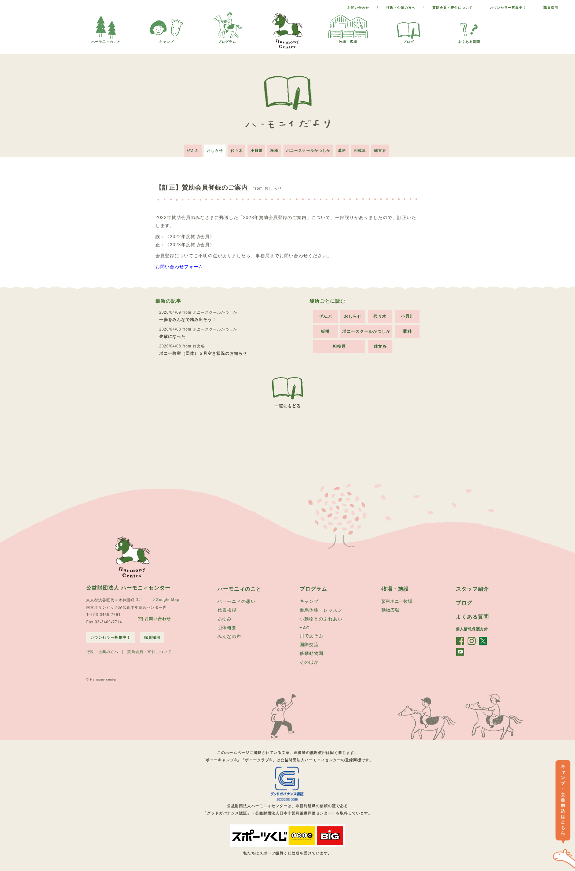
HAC (305, 627)
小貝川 (255, 148)
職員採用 (550, 8)
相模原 (365, 148)
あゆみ (224, 618)
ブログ (408, 40)
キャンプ (166, 40)
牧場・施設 (395, 587)
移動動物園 (311, 653)
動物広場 (390, 609)
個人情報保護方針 (472, 628)
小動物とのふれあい (321, 618)
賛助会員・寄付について (452, 8)
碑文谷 (387, 148)
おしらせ (209, 148)
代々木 (233, 148)
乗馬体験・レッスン (321, 609)
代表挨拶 (227, 609)
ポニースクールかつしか (310, 148)
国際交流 (309, 644)
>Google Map (165, 598)
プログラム (227, 40)
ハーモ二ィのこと (106, 40)
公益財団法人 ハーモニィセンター (128, 586)
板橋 (274, 148)
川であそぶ (311, 635)
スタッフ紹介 (472, 587)
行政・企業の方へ (400, 8)
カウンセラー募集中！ (508, 8)
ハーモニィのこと (239, 587)
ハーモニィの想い (236, 599)
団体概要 (227, 627)
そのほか (309, 663)
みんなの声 (229, 636)
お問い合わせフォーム (179, 264)
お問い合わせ (358, 8)
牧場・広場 (348, 40)
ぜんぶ (186, 148)
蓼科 (346, 148)
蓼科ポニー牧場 (396, 599)
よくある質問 (469, 40)
